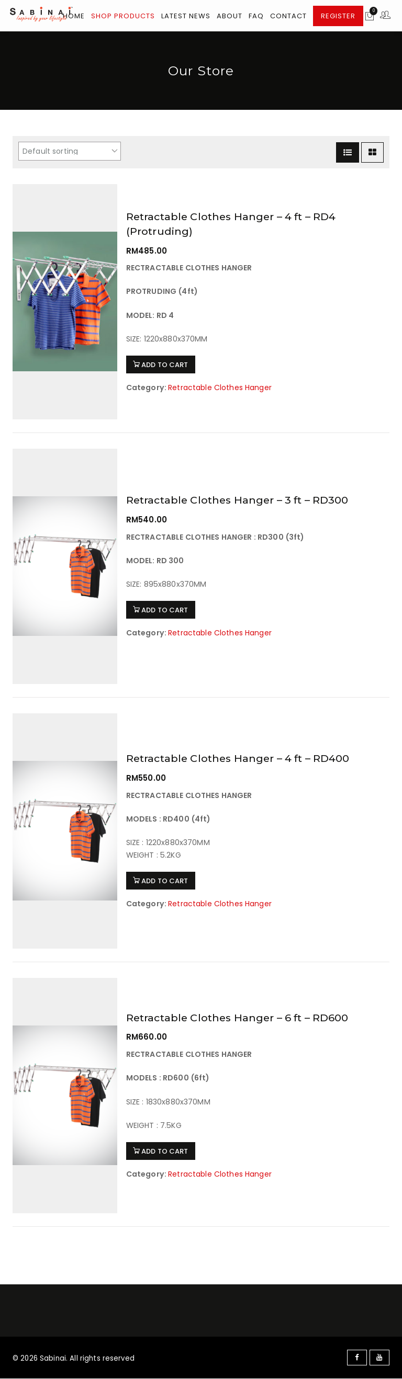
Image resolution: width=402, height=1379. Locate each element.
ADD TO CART (162, 364)
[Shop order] (69, 151)
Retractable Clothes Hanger (221, 386)
